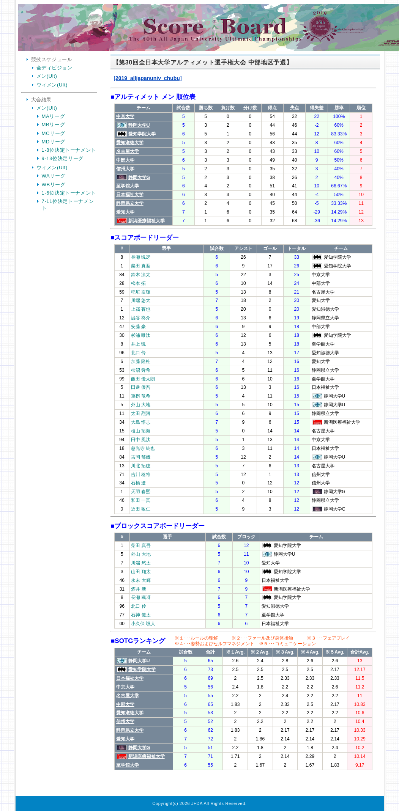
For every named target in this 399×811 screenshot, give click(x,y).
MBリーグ (53, 124)
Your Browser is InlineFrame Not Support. (243, 426)
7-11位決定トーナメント (68, 204)
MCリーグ (53, 133)
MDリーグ (53, 142)
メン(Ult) (46, 76)
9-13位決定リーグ (63, 158)
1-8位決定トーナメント (69, 150)
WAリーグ (54, 176)
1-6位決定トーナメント (69, 193)
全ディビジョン (54, 68)
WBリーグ (54, 184)
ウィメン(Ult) (52, 85)
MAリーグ (53, 116)
